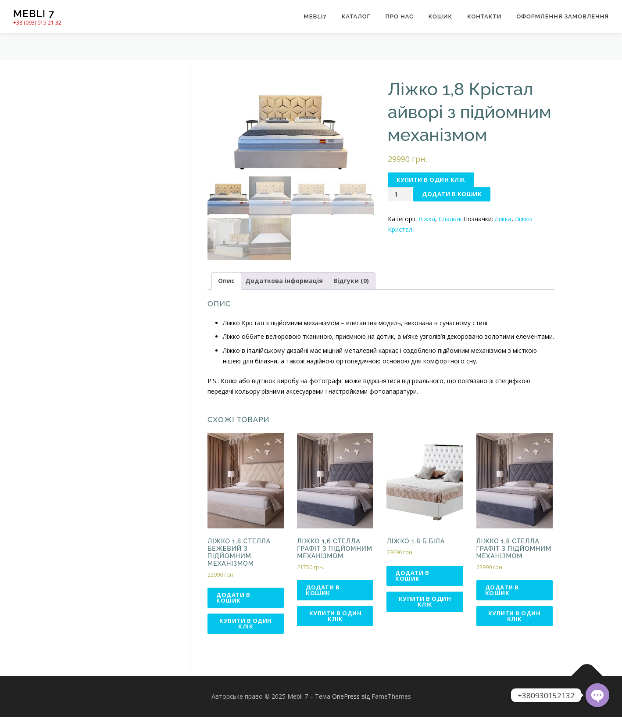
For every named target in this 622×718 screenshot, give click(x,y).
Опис (226, 281)
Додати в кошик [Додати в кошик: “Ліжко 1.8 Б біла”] (412, 576)
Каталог (356, 16)
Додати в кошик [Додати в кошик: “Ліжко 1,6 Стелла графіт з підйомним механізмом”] (323, 591)
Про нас (399, 16)
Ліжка (426, 219)
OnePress (346, 697)
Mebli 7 (33, 13)
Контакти (484, 16)
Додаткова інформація (284, 281)
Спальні (450, 219)
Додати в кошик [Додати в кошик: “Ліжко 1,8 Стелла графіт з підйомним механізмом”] (502, 591)
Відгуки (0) (351, 281)
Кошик (440, 16)
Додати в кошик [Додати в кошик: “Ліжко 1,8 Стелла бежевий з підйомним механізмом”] (233, 598)
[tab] (226, 282)
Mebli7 (315, 16)
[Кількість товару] (399, 194)
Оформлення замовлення (562, 16)
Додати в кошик (452, 194)
